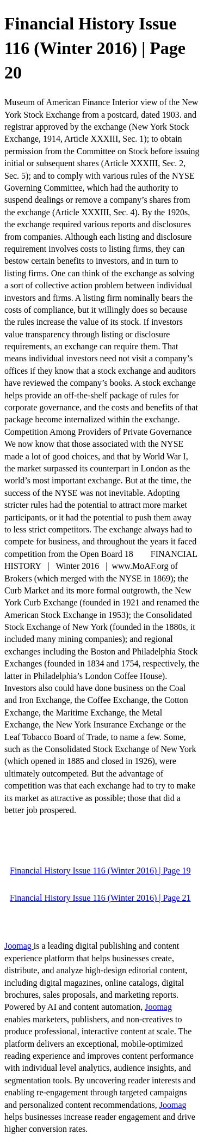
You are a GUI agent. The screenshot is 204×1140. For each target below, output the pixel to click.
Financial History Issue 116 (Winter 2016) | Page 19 (100, 870)
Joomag (19, 945)
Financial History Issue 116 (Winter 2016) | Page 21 (100, 897)
